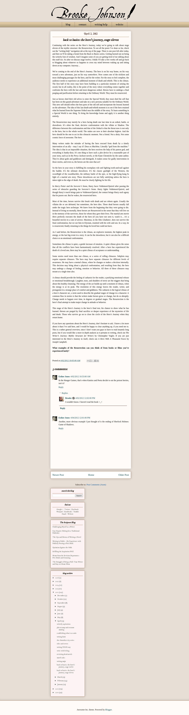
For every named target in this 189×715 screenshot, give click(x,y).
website (119, 24)
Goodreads (68, 512)
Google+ (60, 509)
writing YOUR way (64, 647)
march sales (61, 658)
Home (91, 475)
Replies (65, 393)
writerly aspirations (64, 624)
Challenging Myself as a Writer (63, 527)
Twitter (67, 509)
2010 (57, 692)
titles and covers (62, 644)
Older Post (123, 475)
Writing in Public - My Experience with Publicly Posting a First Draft (66, 542)
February (60, 681)
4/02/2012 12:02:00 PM (85, 398)
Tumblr (76, 512)
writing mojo (61, 661)
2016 (57, 578)
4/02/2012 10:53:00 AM (80, 376)
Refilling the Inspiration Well (63, 551)
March (59, 677)
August (60, 606)
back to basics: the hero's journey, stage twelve (66, 666)
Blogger (108, 710)
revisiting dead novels (64, 654)
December (61, 595)
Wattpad (59, 512)
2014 (57, 585)
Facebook (75, 509)
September (61, 603)
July (59, 610)
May (59, 617)
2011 (57, 689)
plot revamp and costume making (65, 628)
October (60, 599)
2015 (57, 581)
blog (68, 24)
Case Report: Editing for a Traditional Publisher (65, 532)
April (59, 621)
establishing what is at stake (67, 633)
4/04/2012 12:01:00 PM (80, 418)
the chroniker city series (65, 640)
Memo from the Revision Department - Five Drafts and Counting (66, 556)
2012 (57, 592)
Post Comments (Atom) (96, 485)
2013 (57, 589)
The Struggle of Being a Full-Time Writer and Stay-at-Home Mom (67, 563)
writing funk (61, 637)
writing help (101, 24)
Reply (61, 387)
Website (70, 514)
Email (64, 514)
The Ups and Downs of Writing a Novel (66, 537)
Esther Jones (64, 376)
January (60, 684)
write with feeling (63, 651)
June (59, 614)
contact (82, 24)
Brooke (68, 398)
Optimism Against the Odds (62, 547)
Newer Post (58, 475)
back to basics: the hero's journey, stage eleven (66, 671)
